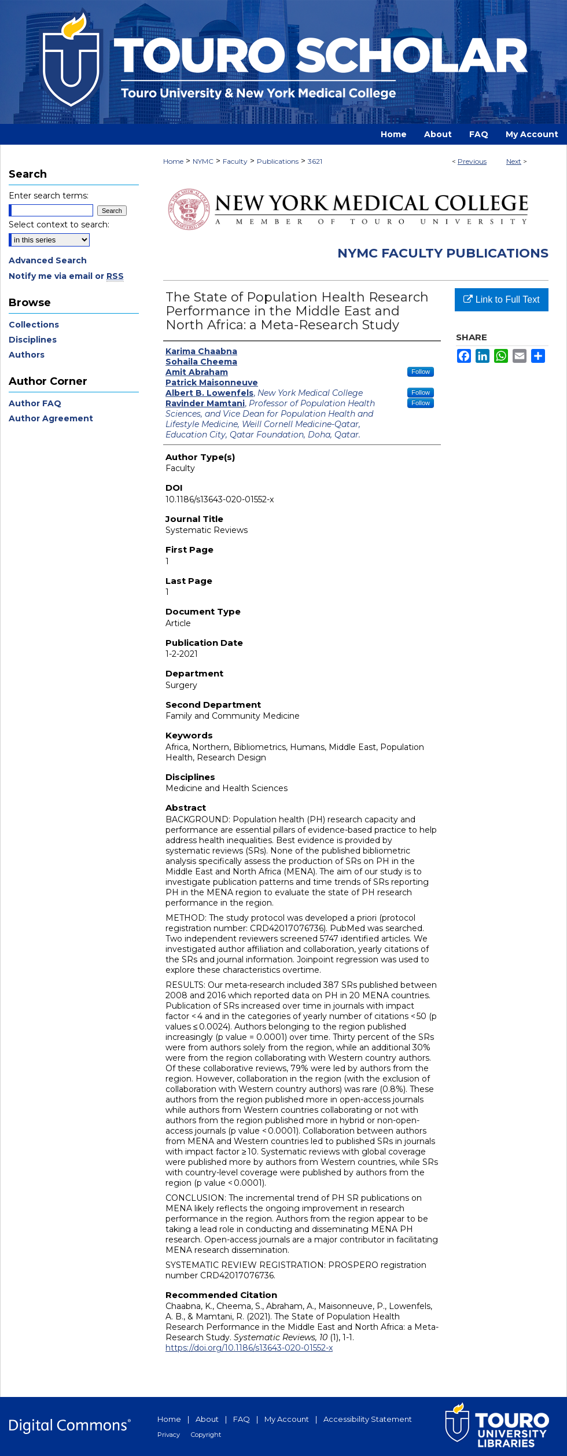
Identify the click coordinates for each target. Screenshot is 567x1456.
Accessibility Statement (367, 1419)
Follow (420, 371)
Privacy (168, 1435)
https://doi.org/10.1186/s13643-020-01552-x (249, 1348)
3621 (315, 161)
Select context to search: (59, 224)
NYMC (203, 161)
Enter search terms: (49, 195)
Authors (27, 355)
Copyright (206, 1435)
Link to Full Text (501, 299)
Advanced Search (48, 260)
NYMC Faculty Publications (442, 253)
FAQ (241, 1419)
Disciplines (33, 339)
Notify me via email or (66, 276)
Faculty (235, 161)
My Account (286, 1419)
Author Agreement (51, 418)
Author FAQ (35, 403)
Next (513, 161)
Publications (278, 161)
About (207, 1419)
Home (173, 161)
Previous (472, 161)
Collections (34, 324)
